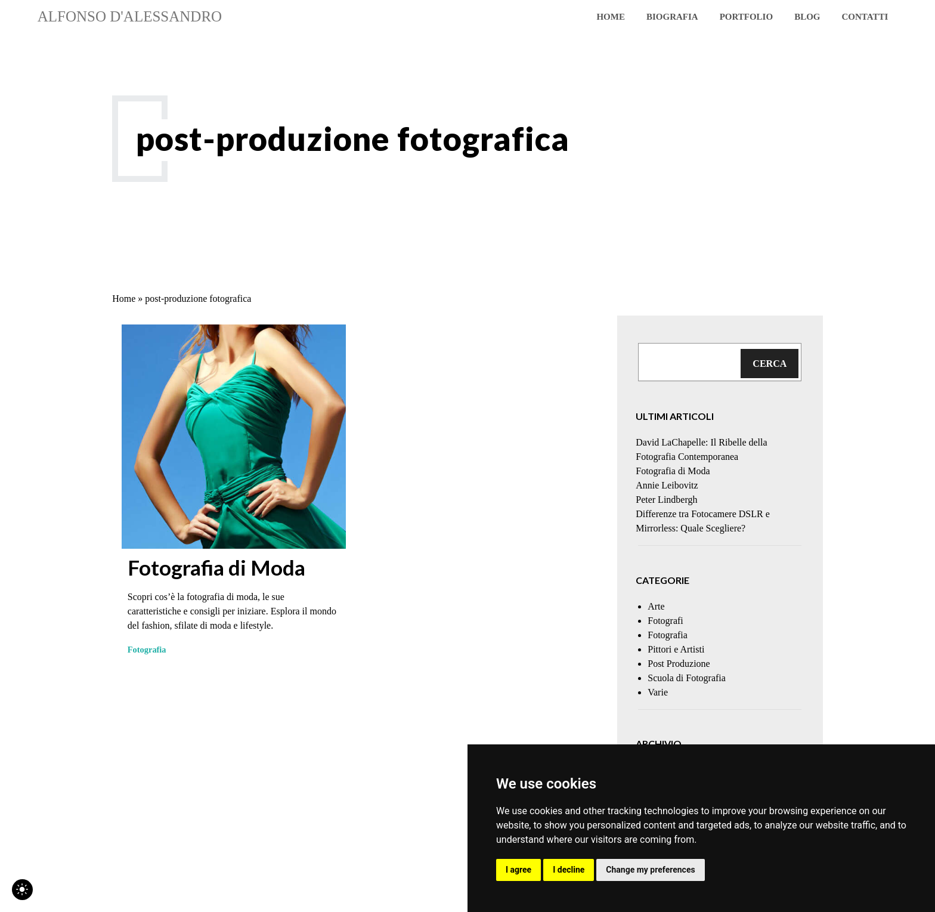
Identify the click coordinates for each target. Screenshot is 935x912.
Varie (658, 692)
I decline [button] (568, 869)
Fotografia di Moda (216, 567)
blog (807, 16)
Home (610, 16)
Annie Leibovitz (667, 485)
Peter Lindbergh (666, 499)
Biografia (672, 16)
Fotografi (665, 621)
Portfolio (746, 16)
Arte (656, 606)
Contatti (864, 16)
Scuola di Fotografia (687, 678)
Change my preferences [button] (650, 869)
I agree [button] (518, 869)
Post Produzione (679, 664)
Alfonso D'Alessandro (130, 16)
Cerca (770, 363)
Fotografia (147, 649)
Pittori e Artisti (676, 649)
